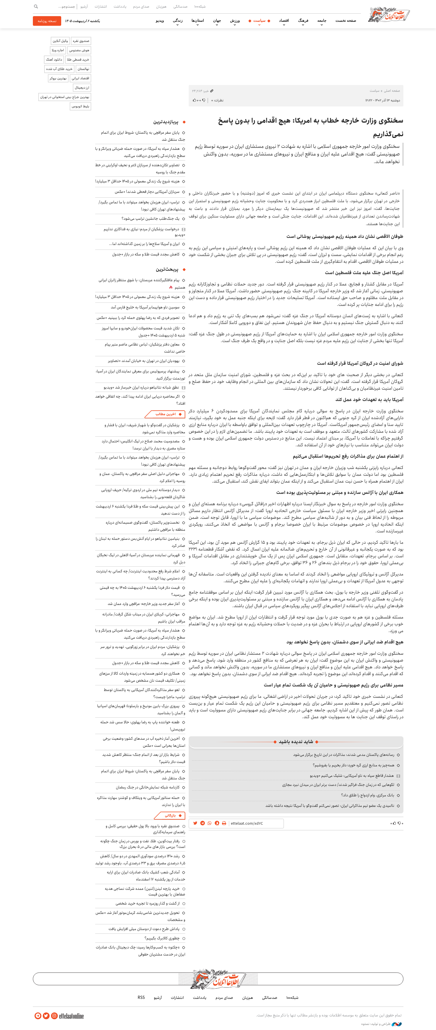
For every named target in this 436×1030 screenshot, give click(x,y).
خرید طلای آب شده (59, 69)
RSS (141, 998)
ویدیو (160, 21)
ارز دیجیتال (82, 87)
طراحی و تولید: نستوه (381, 1024)
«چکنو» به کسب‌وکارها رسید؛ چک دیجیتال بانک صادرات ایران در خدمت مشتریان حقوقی (140, 951)
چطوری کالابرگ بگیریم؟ (162, 938)
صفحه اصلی (392, 90)
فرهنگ (303, 21)
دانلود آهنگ (54, 59)
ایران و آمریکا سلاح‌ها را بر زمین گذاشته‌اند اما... (144, 244)
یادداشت (120, 6)
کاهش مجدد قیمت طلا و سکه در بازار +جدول (146, 254)
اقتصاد (284, 21)
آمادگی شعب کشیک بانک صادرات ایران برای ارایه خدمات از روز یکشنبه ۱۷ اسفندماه (146, 875)
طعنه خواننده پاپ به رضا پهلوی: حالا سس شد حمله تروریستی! (142, 725)
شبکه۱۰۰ (200, 6)
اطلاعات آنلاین (389, 14)
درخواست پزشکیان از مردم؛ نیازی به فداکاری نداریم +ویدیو (144, 232)
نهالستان (83, 69)
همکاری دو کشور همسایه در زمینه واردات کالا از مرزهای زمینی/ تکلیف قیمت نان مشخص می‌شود (142, 677)
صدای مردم (141, 6)
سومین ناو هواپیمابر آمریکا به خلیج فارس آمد (145, 307)
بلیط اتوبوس (80, 106)
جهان (217, 21)
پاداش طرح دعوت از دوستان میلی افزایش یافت (144, 929)
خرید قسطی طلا (78, 59)
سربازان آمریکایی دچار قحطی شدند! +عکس (147, 192)
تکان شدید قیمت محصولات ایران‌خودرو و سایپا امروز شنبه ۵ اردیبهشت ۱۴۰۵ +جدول (143, 331)
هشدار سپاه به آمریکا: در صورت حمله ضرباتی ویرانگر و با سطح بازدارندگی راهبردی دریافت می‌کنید (140, 152)
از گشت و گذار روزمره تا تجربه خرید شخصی (148, 903)
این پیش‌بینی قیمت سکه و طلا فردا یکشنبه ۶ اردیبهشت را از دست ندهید (140, 510)
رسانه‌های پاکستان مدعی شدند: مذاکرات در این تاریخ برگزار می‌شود (343, 755)
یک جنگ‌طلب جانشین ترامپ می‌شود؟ (151, 219)
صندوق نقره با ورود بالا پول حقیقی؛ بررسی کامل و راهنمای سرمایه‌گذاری (145, 829)
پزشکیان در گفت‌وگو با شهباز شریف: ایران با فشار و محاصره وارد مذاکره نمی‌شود (145, 428)
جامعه (321, 21)
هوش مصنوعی (79, 50)
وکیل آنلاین (60, 41)
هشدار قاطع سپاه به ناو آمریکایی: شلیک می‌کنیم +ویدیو (352, 776)
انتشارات (101, 6)
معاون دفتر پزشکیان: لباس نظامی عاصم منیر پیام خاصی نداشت (145, 348)
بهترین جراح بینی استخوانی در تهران (64, 97)
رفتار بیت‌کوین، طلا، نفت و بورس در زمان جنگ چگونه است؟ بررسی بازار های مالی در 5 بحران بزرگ (142, 844)
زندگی (177, 21)
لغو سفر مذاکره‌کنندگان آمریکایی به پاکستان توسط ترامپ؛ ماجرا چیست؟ (144, 693)
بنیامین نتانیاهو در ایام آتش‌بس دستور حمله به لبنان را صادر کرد (140, 542)
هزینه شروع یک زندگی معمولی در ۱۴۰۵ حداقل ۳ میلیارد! (137, 181)
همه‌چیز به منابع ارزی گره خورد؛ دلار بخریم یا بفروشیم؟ (353, 765)
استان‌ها (198, 21)
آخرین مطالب (166, 414)
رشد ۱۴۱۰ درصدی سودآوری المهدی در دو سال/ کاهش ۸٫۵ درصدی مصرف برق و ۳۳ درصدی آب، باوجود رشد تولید (140, 859)
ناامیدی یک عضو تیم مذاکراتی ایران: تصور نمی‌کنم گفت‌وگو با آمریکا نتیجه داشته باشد (329, 806)
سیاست (259, 21)
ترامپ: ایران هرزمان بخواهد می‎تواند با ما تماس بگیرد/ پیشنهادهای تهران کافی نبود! (142, 205)
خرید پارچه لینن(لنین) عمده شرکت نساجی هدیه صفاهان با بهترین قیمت (145, 891)
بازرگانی (170, 815)
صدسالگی (180, 6)
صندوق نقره (81, 41)
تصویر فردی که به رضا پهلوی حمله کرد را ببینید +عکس (138, 318)
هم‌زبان (161, 6)
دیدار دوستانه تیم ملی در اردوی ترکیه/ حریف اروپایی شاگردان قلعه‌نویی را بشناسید (143, 493)
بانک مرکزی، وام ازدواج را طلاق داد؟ (367, 795)
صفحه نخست (345, 21)
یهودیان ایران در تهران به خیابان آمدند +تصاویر (144, 361)
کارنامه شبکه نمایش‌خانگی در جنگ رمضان (148, 787)
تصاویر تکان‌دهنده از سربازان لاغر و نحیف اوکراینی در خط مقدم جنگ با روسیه (140, 168)
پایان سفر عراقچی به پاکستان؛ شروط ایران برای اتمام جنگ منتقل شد (143, 774)
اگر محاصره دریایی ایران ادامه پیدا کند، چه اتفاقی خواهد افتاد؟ (140, 400)
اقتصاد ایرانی (80, 78)
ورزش (235, 21)
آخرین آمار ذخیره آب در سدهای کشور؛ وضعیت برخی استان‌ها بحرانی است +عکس (144, 742)
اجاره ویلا (58, 50)
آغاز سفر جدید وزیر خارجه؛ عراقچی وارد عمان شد (144, 604)
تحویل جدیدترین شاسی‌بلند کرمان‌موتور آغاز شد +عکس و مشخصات (140, 916)
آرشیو (84, 6)
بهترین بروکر (58, 78)
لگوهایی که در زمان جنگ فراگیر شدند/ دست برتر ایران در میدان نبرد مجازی (338, 785)
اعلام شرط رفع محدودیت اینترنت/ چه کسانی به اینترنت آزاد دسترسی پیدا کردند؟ (140, 574)
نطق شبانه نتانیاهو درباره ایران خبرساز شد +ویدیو (141, 387)
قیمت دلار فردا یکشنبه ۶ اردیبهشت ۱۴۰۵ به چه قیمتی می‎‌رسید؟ (142, 591)
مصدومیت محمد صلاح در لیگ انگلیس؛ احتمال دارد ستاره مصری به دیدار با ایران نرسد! (143, 444)
